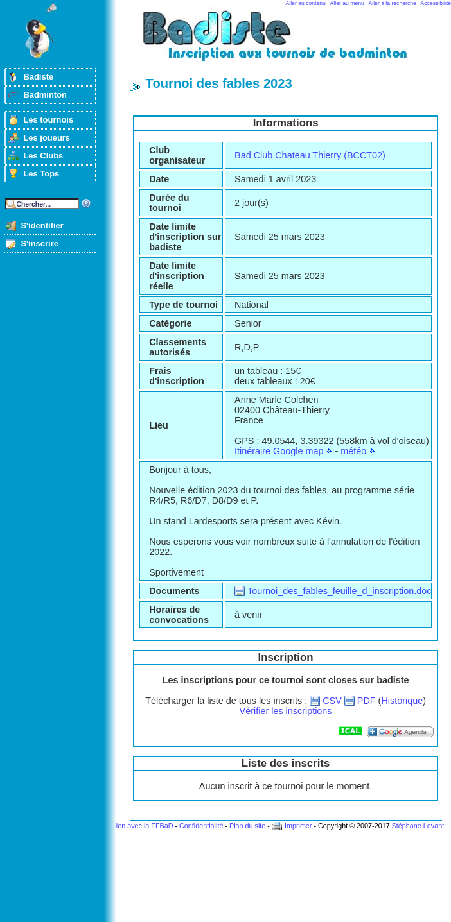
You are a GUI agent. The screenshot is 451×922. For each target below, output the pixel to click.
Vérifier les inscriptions (286, 711)
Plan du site (247, 826)
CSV (332, 701)
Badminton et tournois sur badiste (290, 42)
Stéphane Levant (418, 826)
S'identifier (42, 225)
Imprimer (298, 826)
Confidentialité (201, 826)
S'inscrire (39, 243)
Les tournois (48, 119)
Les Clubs (43, 155)
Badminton (45, 94)
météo (353, 451)
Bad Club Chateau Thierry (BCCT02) (309, 155)
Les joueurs (46, 137)
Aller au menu (347, 3)
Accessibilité (436, 3)
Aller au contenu (306, 3)
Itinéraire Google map (278, 451)
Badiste (38, 76)
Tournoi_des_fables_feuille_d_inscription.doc (339, 591)
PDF (366, 701)
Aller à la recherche (392, 3)
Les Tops (41, 173)
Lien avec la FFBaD (142, 826)
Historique (402, 701)
